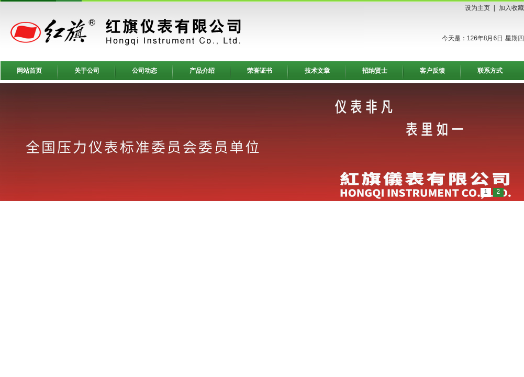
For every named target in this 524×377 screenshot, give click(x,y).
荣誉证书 (259, 70)
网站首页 (29, 70)
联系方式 (490, 70)
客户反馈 (432, 70)
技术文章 (317, 70)
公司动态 (144, 70)
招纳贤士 (374, 70)
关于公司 (86, 70)
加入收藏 (511, 8)
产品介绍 (202, 70)
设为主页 (477, 8)
